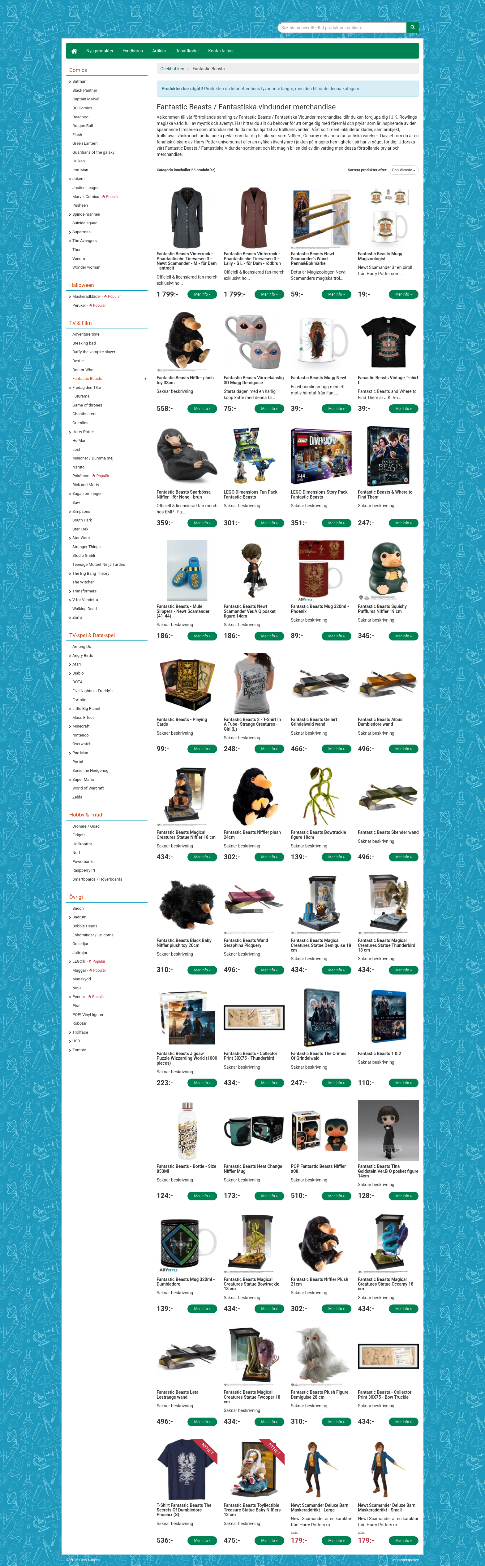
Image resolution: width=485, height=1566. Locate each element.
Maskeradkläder (96, 296)
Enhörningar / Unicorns (93, 935)
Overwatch (82, 743)
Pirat (76, 1005)
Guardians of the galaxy (93, 152)
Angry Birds (82, 655)
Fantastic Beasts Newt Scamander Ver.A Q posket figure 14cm (250, 611)
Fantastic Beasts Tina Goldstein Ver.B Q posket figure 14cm (388, 1171)
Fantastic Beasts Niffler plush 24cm (252, 834)
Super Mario (83, 779)
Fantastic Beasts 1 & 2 (379, 1053)
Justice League (86, 187)
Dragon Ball (82, 125)
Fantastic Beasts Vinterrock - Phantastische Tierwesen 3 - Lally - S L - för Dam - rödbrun (252, 258)
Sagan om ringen (87, 493)
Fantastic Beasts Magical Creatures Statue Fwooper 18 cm (252, 1397)
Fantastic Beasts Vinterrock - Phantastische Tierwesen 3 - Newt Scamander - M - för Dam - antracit (187, 261)
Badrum (79, 917)
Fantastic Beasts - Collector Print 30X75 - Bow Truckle (384, 1394)
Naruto (78, 467)
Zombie (79, 1050)
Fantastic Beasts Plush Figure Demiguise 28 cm (319, 1394)
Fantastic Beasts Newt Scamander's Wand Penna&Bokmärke (312, 258)
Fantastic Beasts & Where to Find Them (385, 494)
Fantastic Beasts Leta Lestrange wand (178, 1394)
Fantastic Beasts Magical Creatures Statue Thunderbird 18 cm (386, 945)
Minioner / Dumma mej (93, 458)
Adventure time (86, 334)
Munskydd (81, 979)
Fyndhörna (133, 50)
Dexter (78, 361)
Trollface (80, 1032)
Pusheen (80, 205)
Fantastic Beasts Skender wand (388, 832)
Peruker (89, 305)
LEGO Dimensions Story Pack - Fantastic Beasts (320, 494)
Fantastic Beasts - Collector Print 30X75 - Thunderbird (250, 1056)
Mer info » (202, 294)
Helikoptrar (82, 844)
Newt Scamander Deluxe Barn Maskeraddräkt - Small (386, 1507)
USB (76, 1041)
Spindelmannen (86, 214)
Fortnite (79, 699)
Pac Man (80, 752)
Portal (77, 761)
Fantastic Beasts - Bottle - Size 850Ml (187, 1168)
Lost (76, 449)
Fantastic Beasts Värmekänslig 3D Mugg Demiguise (254, 380)
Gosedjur (80, 943)
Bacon (78, 908)
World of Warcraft (88, 788)
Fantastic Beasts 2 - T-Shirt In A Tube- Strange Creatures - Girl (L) (252, 724)
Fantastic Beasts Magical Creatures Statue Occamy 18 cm (385, 1284)
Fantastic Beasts (87, 378)
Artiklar (159, 50)
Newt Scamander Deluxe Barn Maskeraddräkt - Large (319, 1507)
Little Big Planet (86, 708)
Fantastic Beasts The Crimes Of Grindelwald (318, 1056)
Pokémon (90, 475)
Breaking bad (84, 343)
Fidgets (79, 835)
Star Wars (81, 537)
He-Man (79, 440)
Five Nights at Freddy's (92, 690)
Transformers (84, 591)
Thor (76, 249)
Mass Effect (83, 717)
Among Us (81, 646)
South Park (82, 520)
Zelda (77, 797)
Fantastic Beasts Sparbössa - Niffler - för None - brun (185, 494)
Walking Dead (84, 608)
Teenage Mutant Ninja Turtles (98, 564)
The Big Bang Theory (90, 573)
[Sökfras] (342, 27)
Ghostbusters (84, 413)
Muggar (89, 970)
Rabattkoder (187, 50)
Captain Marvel (85, 99)
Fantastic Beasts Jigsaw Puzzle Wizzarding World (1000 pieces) (187, 1058)
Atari (76, 664)
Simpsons (81, 511)
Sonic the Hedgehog (90, 770)
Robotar (79, 1023)
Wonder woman (86, 267)
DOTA (77, 682)
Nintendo (80, 735)
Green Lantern (84, 143)
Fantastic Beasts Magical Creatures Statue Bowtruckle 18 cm (251, 1284)
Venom (78, 258)
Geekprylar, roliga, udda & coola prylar (112, 20)
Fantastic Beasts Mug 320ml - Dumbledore (186, 1282)
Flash (77, 134)
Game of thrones (87, 405)
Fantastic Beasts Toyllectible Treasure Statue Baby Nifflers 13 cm (252, 1510)
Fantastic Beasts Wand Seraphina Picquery (246, 943)
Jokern (78, 178)
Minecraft (80, 726)
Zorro (77, 617)
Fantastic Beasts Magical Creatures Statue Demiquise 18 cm (321, 945)
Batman (79, 81)
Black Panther (84, 90)
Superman (81, 232)
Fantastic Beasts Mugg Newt (318, 377)
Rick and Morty (85, 484)
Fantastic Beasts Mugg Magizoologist (380, 256)
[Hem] (74, 51)
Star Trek (80, 529)
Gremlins (80, 422)
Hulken (78, 161)
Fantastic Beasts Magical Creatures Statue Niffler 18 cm (186, 834)
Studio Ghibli (83, 555)
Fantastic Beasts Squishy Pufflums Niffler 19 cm (382, 609)
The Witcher (83, 582)
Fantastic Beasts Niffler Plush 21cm (319, 1282)
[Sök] (412, 27)
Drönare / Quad (86, 826)
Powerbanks (83, 861)
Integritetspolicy (405, 1560)
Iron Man (80, 170)
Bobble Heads (84, 926)
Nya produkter (100, 50)
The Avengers (84, 240)
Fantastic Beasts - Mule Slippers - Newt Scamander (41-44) (183, 611)
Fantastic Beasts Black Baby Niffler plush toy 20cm (184, 943)
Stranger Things (86, 546)
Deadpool (80, 117)
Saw (76, 502)
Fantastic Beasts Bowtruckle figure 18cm (318, 834)
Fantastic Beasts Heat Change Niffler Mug (253, 1168)
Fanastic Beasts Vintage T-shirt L (388, 380)
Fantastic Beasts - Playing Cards (182, 722)
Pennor (88, 996)
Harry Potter (83, 431)
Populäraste (403, 170)
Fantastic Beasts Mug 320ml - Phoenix (320, 609)
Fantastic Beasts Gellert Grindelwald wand (314, 722)
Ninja (77, 988)
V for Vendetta (85, 599)
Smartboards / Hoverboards (97, 879)
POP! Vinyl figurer (87, 1014)
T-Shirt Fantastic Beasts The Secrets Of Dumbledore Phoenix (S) (184, 1510)
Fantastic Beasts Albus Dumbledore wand (380, 722)
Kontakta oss (221, 50)
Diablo (78, 673)
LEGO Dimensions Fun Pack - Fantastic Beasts (252, 494)
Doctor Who (82, 369)
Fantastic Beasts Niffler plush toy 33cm (185, 380)
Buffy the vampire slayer (93, 352)
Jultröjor (79, 952)
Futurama (80, 396)
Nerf (76, 852)
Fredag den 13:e (86, 387)
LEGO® (88, 961)
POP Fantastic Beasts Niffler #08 (318, 1168)
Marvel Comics (95, 196)
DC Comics (82, 108)
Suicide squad (84, 223)
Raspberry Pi (83, 870)
